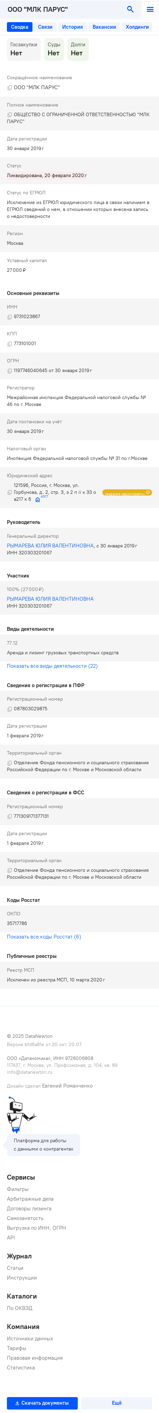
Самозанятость (25, 1218)
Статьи (15, 1268)
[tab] (19, 27)
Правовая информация (35, 1358)
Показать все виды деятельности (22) (52, 666)
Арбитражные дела (30, 1199)
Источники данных (30, 1339)
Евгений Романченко (67, 1086)
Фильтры (18, 1189)
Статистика (21, 1368)
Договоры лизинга (29, 1209)
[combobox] (61, 9)
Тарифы (16, 1348)
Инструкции (22, 1278)
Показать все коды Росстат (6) (44, 937)
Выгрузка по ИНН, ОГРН (36, 1228)
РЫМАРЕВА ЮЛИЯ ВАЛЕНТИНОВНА (50, 546)
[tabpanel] (79, 513)
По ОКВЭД (19, 1308)
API (11, 1238)
